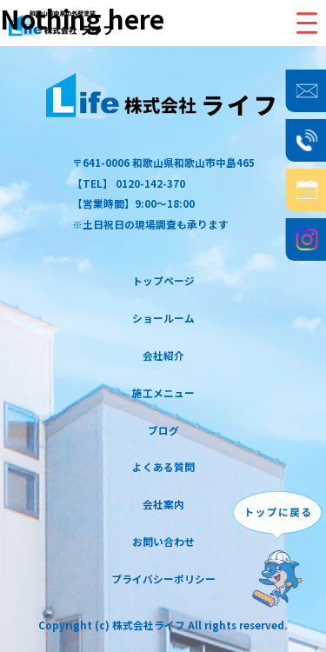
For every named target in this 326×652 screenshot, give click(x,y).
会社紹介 (163, 355)
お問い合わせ (163, 541)
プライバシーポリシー (163, 578)
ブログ (163, 429)
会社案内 (163, 503)
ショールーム (163, 317)
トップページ (163, 280)
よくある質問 (163, 466)
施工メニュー (163, 392)
